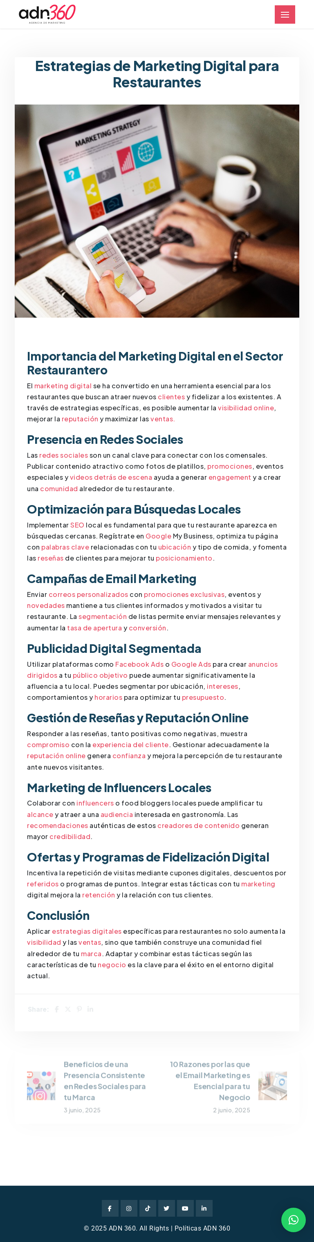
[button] (293, 1220)
